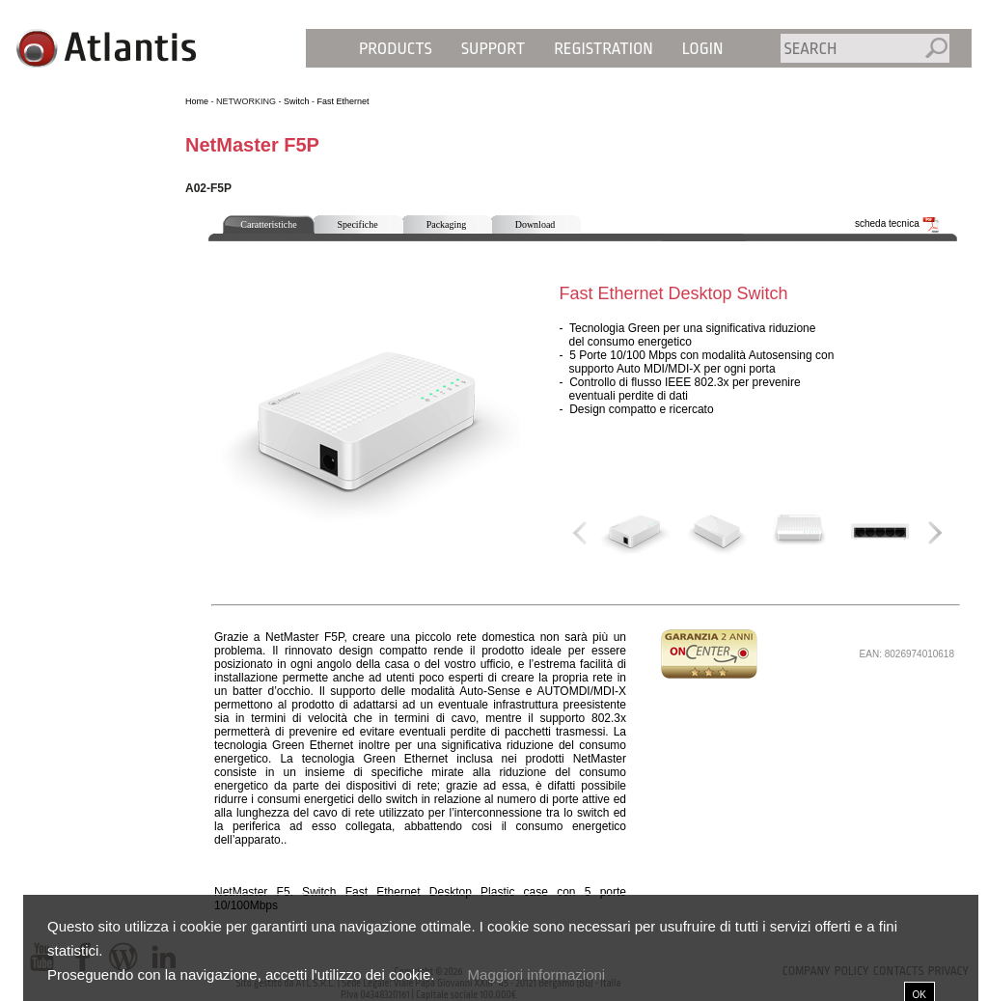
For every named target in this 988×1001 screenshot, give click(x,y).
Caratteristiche (268, 224)
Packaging (446, 224)
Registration (603, 49)
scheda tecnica (897, 223)
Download (535, 224)
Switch (297, 101)
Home (196, 101)
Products (395, 49)
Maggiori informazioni (537, 974)
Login (703, 49)
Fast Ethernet (343, 101)
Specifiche (357, 224)
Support (493, 49)
